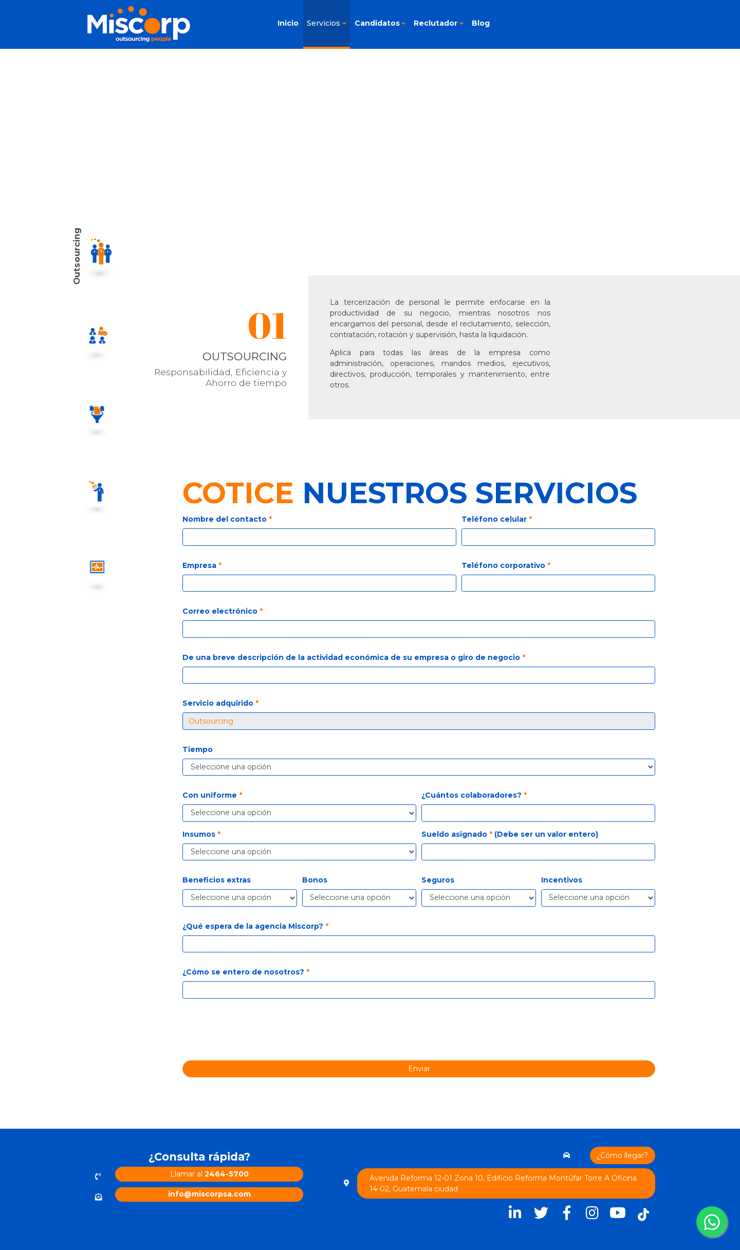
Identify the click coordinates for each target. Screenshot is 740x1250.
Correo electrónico (222, 611)
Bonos (314, 880)
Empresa (201, 565)
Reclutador (435, 23)
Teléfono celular (496, 519)
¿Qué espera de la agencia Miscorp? (255, 926)
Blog (481, 23)
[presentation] (423, 1033)
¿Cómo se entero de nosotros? (245, 972)
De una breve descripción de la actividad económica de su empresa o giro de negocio (353, 657)
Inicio (288, 23)
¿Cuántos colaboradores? (474, 795)
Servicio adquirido (220, 703)
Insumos (201, 834)
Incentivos (561, 880)
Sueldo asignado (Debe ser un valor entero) (509, 834)
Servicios (323, 23)
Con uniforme (212, 795)
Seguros (437, 880)
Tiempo (197, 749)
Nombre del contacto (227, 519)
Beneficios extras (216, 880)
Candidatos (377, 23)
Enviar (419, 1068)
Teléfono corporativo (505, 565)
